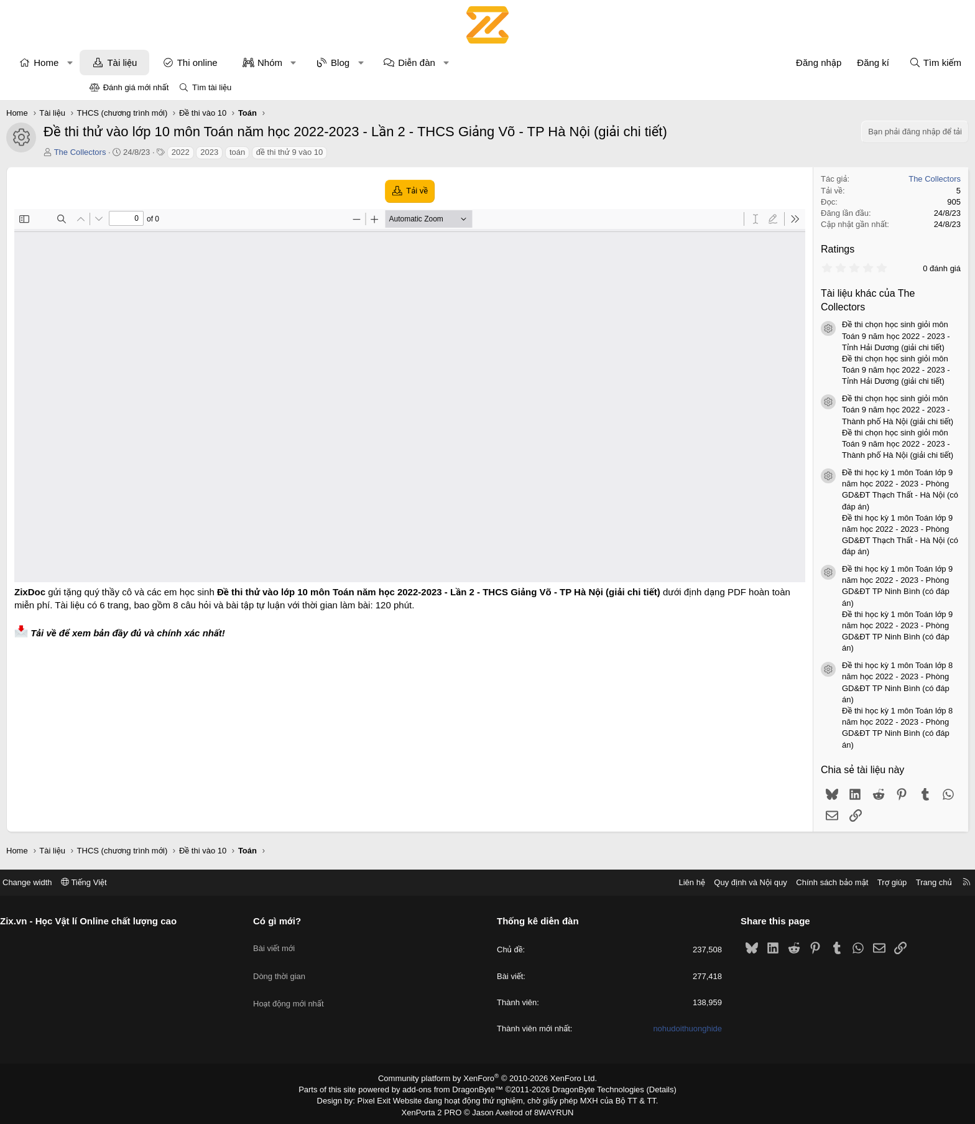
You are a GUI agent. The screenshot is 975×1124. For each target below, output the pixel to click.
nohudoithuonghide (641, 1028)
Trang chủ (841, 882)
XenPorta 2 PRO (435, 1109)
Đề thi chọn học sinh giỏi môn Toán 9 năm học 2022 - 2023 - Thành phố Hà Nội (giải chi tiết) (814, 409)
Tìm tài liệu (211, 87)
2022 (264, 152)
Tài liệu (205, 62)
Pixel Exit (382, 1099)
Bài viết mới (320, 942)
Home (129, 62)
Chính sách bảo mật (739, 882)
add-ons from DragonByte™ (455, 1088)
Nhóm (353, 62)
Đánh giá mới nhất (136, 87)
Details (648, 1088)
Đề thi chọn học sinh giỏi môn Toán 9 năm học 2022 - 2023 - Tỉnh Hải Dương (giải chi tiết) (813, 335)
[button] (153, 62)
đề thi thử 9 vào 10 (373, 152)
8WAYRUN (548, 1109)
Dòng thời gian (326, 965)
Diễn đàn (500, 62)
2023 (293, 152)
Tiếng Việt (177, 882)
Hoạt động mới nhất (335, 987)
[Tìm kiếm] (851, 62)
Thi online (281, 62)
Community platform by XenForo (488, 1078)
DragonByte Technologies (589, 1088)
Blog (423, 62)
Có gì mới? (324, 921)
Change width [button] (120, 882)
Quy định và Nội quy (658, 882)
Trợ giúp (799, 882)
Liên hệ (599, 882)
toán (320, 152)
